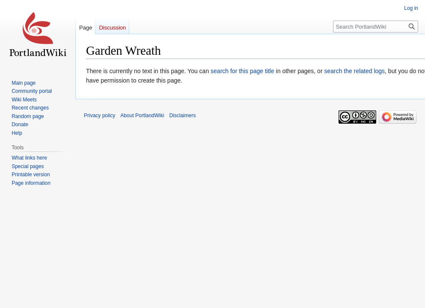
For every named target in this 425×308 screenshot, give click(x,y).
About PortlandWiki (142, 115)
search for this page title (242, 71)
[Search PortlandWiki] (375, 27)
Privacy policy (99, 115)
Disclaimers (182, 115)
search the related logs (354, 71)
